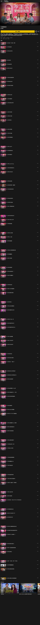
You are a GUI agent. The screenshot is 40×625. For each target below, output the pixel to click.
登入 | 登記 (17, 31)
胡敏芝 (6, 38)
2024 (4, 36)
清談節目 (11, 37)
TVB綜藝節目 (7, 37)
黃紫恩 (4, 38)
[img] (6, 1)
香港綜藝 (4, 37)
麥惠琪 (8, 38)
